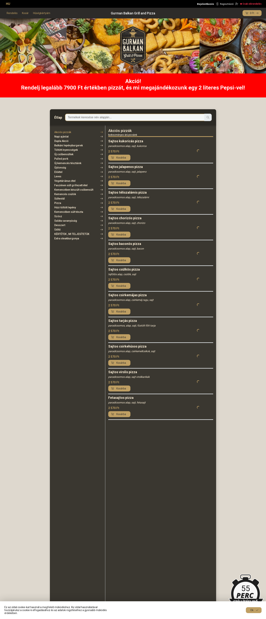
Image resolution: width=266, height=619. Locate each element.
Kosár (25, 13)
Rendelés (12, 13)
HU (8, 3)
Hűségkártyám (41, 13)
